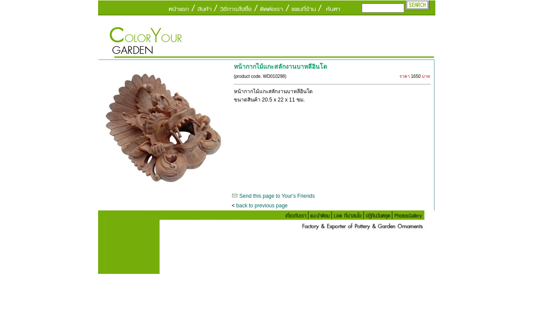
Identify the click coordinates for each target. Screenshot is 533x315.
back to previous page (261, 206)
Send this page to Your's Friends (276, 196)
